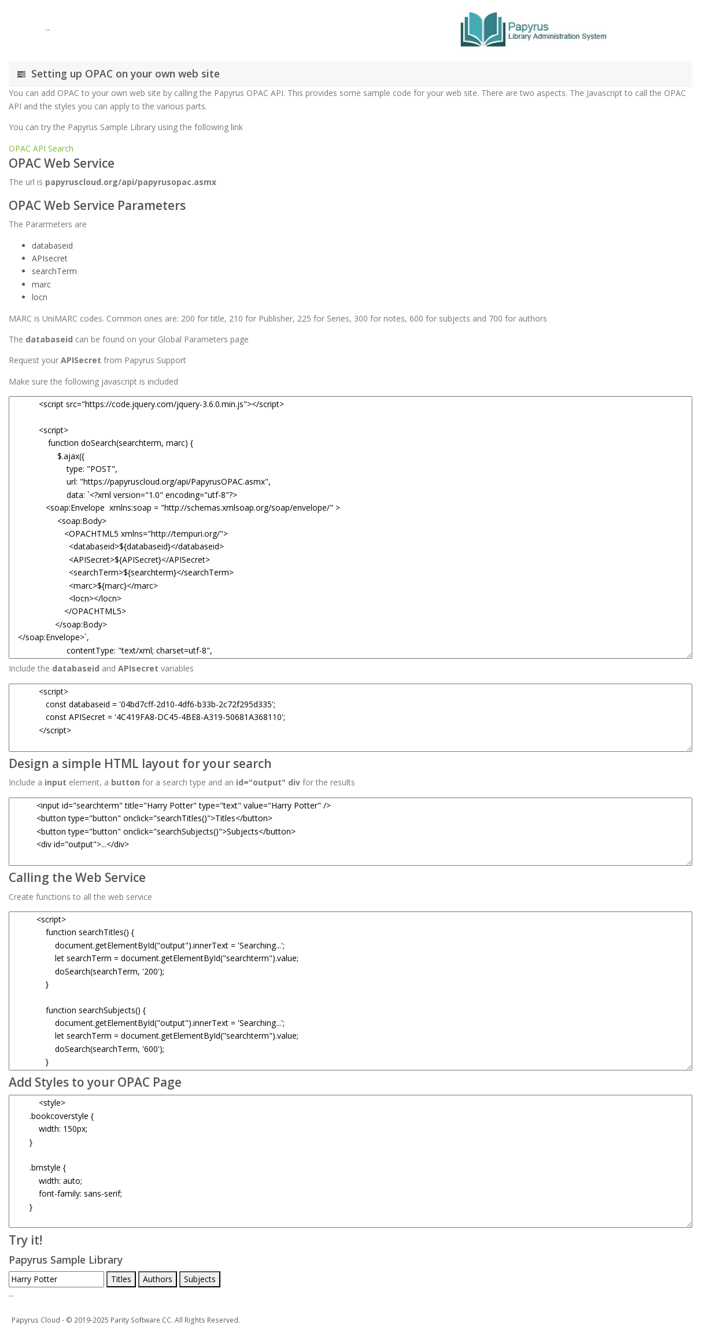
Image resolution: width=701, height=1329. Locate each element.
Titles (121, 1278)
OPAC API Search (41, 148)
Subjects (200, 1278)
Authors (157, 1278)
